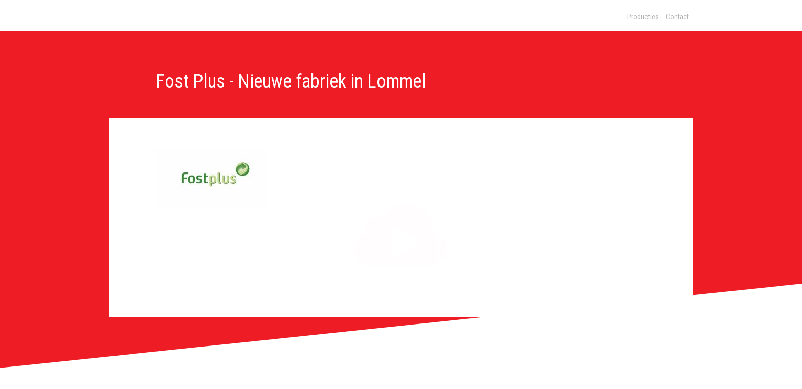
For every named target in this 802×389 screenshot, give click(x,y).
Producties (643, 17)
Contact (677, 17)
